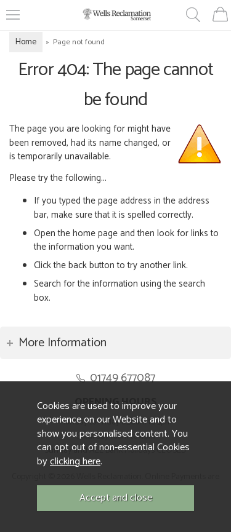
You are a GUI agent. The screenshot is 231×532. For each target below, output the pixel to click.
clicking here (75, 461)
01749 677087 (122, 377)
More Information (62, 343)
